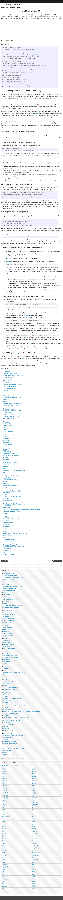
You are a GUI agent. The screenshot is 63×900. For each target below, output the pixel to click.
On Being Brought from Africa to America (14, 470)
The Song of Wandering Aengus (11, 511)
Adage (33, 768)
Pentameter (34, 854)
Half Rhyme (4, 821)
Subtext (33, 874)
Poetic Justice (35, 859)
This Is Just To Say (8, 543)
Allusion (4, 771)
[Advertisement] (31, 29)
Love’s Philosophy (8, 414)
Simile (33, 871)
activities (39, 111)
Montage (34, 838)
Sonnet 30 (5, 530)
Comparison (5, 795)
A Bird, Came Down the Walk (10, 487)
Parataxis (34, 850)
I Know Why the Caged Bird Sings (12, 397)
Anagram (34, 773)
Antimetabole (5, 780)
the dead (20, 85)
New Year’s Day (7, 535)
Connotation (5, 797)
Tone (3, 885)
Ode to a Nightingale (8, 395)
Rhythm (4, 869)
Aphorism (4, 781)
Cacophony (4, 788)
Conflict (33, 795)
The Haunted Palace (8, 522)
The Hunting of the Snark (9, 554)
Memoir (3, 836)
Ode (3, 845)
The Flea (5, 436)
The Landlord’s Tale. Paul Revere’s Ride (13, 546)
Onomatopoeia (35, 845)
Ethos (33, 809)
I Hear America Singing (9, 377)
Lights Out (6, 429)
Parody (3, 852)
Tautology (34, 881)
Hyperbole (4, 824)
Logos (3, 835)
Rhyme (33, 867)
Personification (9, 312)
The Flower (6, 513)
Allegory (4, 769)
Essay (3, 809)
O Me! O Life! (6, 381)
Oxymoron (4, 847)
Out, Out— (6, 461)
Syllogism (34, 876)
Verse (9, 335)
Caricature (4, 790)
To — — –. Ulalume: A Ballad (10, 544)
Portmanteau (35, 860)
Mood (3, 840)
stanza (44, 115)
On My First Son (7, 505)
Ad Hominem (5, 768)
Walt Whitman (32, 15)
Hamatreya (6, 524)
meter (24, 337)
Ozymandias (6, 392)
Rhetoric (4, 867)
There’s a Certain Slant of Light (11, 518)
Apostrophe (4, 783)
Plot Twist (34, 857)
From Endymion (7, 481)
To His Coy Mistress (8, 431)
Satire (3, 871)
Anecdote (34, 776)
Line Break (34, 833)
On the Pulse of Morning (9, 479)
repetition (5, 179)
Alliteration (8, 276)
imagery (37, 113)
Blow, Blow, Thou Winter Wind (11, 502)
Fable (3, 814)
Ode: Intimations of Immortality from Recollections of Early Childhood (21, 509)
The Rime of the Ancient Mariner (11, 485)
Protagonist (4, 864)
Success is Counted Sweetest (11, 455)
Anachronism (5, 773)
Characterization (6, 792)
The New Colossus (8, 407)
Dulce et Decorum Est (8, 412)
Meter (3, 838)
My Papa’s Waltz (7, 425)
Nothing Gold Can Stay (9, 444)
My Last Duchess (7, 394)
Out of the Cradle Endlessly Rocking (12, 384)
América (5, 537)
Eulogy (3, 811)
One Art (5, 427)
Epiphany (4, 807)
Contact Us (35, 898)
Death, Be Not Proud (8, 408)
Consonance (17, 276)
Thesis (33, 883)
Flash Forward (5, 816)
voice (12, 83)
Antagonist (4, 778)
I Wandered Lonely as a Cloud (11, 405)
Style (3, 874)
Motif (33, 840)
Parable (4, 848)
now (33, 54)
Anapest (34, 775)
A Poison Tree (6, 420)
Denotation (4, 799)
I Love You (6, 390)
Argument (34, 785)
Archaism (34, 783)
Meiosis (33, 835)
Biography (34, 787)
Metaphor (34, 836)
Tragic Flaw (34, 886)
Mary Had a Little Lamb (9, 442)
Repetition (34, 866)
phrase (9, 267)
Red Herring (5, 866)
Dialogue (34, 800)
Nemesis (4, 843)
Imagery (4, 826)
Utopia (33, 888)
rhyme (15, 337)
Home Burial (6, 440)
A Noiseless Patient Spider (10, 373)
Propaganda (5, 862)
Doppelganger (35, 804)
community (5, 164)
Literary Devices (11, 4)
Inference (4, 828)
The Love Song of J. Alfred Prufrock (12, 403)
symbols (36, 328)
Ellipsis (33, 806)
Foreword (34, 818)
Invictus (5, 401)
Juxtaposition (35, 831)
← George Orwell (4, 560)
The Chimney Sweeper (9, 448)
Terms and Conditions (49, 898)
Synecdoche (35, 878)
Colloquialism (35, 794)
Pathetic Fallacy (35, 852)
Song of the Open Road (9, 379)
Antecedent (34, 778)
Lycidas (5, 552)
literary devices (25, 358)
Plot (3, 857)
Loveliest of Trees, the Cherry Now (12, 496)
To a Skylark (6, 520)
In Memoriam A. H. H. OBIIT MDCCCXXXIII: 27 (15, 533)
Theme (3, 883)
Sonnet (33, 873)
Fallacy (33, 814)
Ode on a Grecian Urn (8, 418)
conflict (7, 98)
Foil (32, 816)
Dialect (3, 800)
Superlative (4, 876)
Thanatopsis (6, 438)
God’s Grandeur (7, 423)
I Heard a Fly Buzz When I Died (11, 416)
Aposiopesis (35, 781)
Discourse (4, 804)
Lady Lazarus (6, 459)
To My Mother (6, 489)
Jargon (3, 831)
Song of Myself (7, 382)
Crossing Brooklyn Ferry (9, 386)
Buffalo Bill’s (6, 526)
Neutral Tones (6, 498)
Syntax (3, 881)
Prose (33, 862)
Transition (4, 888)
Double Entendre (6, 806)
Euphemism (34, 811)
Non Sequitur (35, 843)
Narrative (34, 842)
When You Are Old (8, 433)
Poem (3, 859)
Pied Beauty (6, 421)
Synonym (34, 879)
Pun (33, 864)
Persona (4, 855)
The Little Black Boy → (57, 560)
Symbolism (8, 328)
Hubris (3, 823)
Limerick (4, 833)
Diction (3, 802)
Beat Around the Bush (9, 388)
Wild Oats (5, 468)
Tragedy (34, 885)
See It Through (7, 451)
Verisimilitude (5, 890)
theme (58, 155)
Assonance (8, 289)
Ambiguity (34, 771)
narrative (53, 94)
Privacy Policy (41, 898)
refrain (11, 269)
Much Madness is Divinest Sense (11, 476)
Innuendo (34, 828)
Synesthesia (5, 879)
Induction (34, 826)
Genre (3, 819)
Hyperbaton (34, 823)
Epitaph (33, 807)
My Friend (5, 457)
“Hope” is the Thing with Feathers (12, 410)
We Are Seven (6, 507)
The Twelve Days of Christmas (11, 463)
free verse (48, 335)
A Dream (5, 494)
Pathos (3, 854)
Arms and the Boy (7, 528)
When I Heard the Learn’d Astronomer (13, 375)
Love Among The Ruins (9, 539)
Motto (3, 842)
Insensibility (6, 483)
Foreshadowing (5, 818)
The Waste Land (7, 399)
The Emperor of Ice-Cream (10, 453)
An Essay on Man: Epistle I (10, 541)
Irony (33, 830)
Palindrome (34, 847)
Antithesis (34, 780)
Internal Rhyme (5, 830)
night (20, 65)
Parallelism (4, 850)
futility (60, 113)
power (2, 98)
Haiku (33, 819)
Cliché (33, 792)
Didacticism (34, 802)
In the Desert (6, 492)
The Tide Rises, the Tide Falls (10, 435)
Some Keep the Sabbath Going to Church (14, 503)
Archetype (4, 785)
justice (22, 202)
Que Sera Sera (7, 548)
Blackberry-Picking (8, 500)
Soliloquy (4, 873)
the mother (23, 83)
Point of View (5, 860)
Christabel (5, 550)
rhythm (45, 137)
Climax (3, 794)
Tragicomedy (5, 886)
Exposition (34, 812)
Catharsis (34, 790)
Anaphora (8, 261)
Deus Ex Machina (36, 799)
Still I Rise (5, 449)
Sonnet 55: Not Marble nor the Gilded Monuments (16, 515)
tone (20, 145)
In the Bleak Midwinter (9, 446)
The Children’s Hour (8, 531)
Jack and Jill (6, 474)
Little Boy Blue (7, 477)
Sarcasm (34, 869)
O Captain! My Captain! (9, 371)
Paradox (34, 848)
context (33, 360)
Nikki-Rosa (6, 517)
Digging (5, 472)
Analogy (4, 775)
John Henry (6, 466)
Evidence (4, 812)
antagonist (26, 315)
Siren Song (6, 464)
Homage (34, 821)
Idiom (33, 824)
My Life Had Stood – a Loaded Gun (12, 490)
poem (42, 15)
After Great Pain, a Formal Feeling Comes (14, 556)
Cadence (34, 788)
